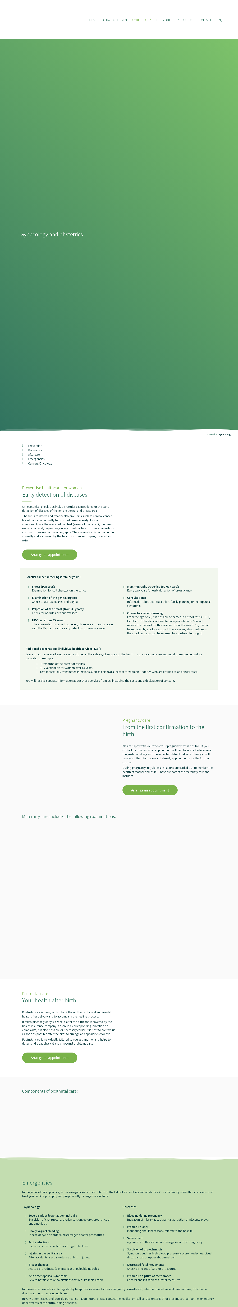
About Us (185, 20)
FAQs (220, 20)
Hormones (164, 20)
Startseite (212, 434)
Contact (205, 20)
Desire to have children (108, 20)
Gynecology (141, 20)
